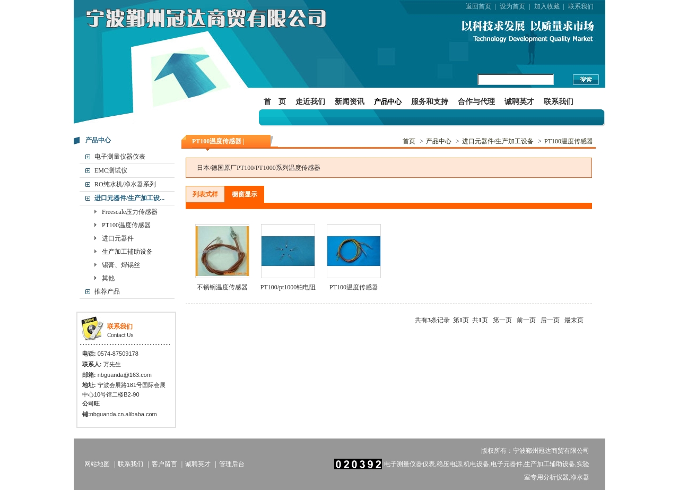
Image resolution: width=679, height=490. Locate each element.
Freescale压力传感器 (130, 212)
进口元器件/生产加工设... (129, 198)
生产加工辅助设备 (127, 251)
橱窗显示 (244, 194)
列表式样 (205, 194)
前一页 (526, 320)
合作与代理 (476, 102)
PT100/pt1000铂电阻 (288, 287)
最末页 (574, 320)
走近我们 (310, 102)
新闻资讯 (349, 102)
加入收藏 (547, 6)
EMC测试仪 (110, 170)
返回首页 (478, 6)
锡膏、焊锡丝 (121, 265)
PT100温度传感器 (126, 225)
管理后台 (232, 464)
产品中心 (388, 102)
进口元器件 (118, 238)
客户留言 (164, 464)
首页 (409, 141)
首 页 (275, 102)
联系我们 (581, 6)
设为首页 (512, 6)
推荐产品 (107, 291)
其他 (108, 278)
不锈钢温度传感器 (222, 287)
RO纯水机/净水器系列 (125, 184)
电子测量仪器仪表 (119, 156)
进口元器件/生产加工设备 (498, 141)
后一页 (550, 320)
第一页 (502, 320)
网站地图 (97, 464)
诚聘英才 (519, 102)
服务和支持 (429, 102)
